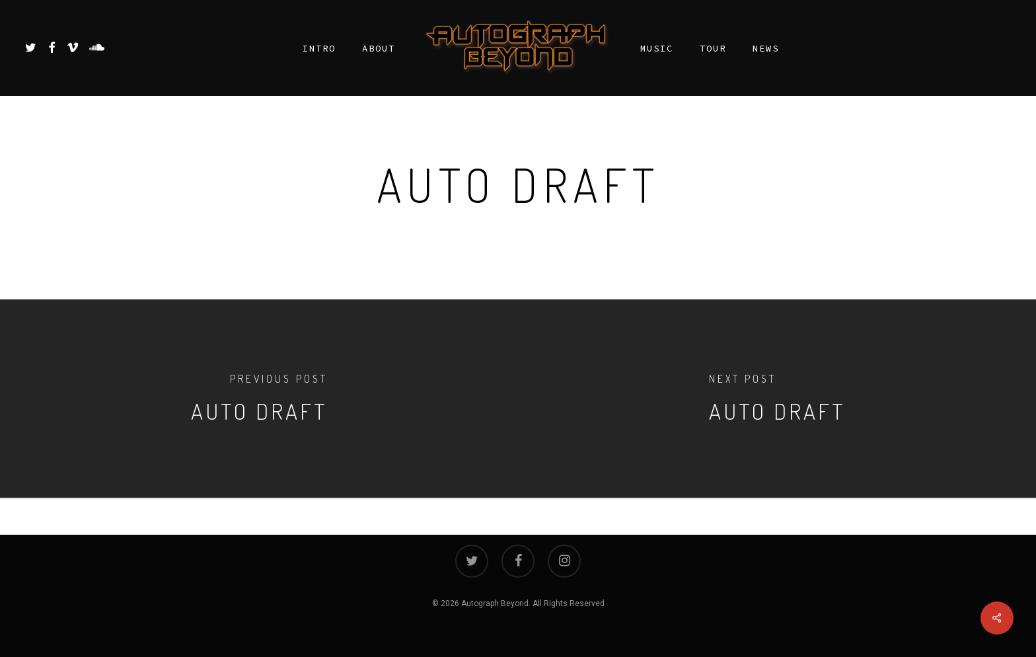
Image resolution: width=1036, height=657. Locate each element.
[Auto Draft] (259, 398)
